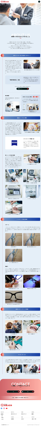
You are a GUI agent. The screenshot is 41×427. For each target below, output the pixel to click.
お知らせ (22, 418)
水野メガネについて (14, 413)
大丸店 (2, 419)
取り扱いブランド (23, 413)
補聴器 (32, 413)
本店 (2, 415)
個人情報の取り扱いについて (5, 424)
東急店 (2, 417)
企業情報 (12, 418)
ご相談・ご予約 (34, 418)
